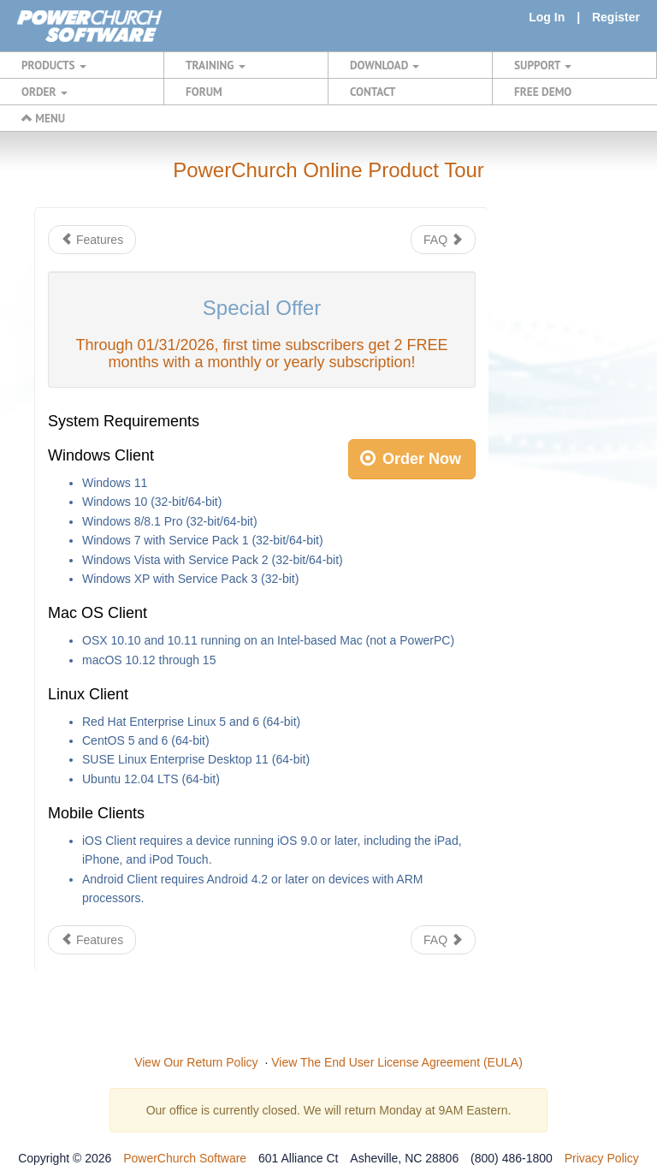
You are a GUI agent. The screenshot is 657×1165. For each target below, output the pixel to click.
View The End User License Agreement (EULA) (397, 1062)
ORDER (44, 91)
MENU (43, 118)
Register (616, 17)
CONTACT (372, 91)
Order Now (410, 458)
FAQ (443, 240)
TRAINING (216, 65)
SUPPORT (542, 65)
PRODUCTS (53, 65)
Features (92, 240)
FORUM (204, 91)
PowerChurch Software (184, 1158)
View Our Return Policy (195, 1062)
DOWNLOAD (384, 65)
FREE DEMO (542, 91)
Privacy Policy (602, 1158)
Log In (547, 17)
